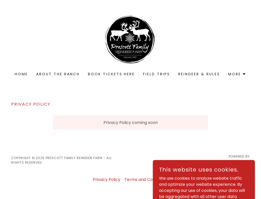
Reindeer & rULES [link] (199, 74)
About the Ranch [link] (58, 74)
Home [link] (21, 74)
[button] (237, 74)
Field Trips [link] (156, 74)
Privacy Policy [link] (106, 179)
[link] (130, 39)
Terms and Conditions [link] (146, 179)
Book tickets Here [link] (111, 74)
